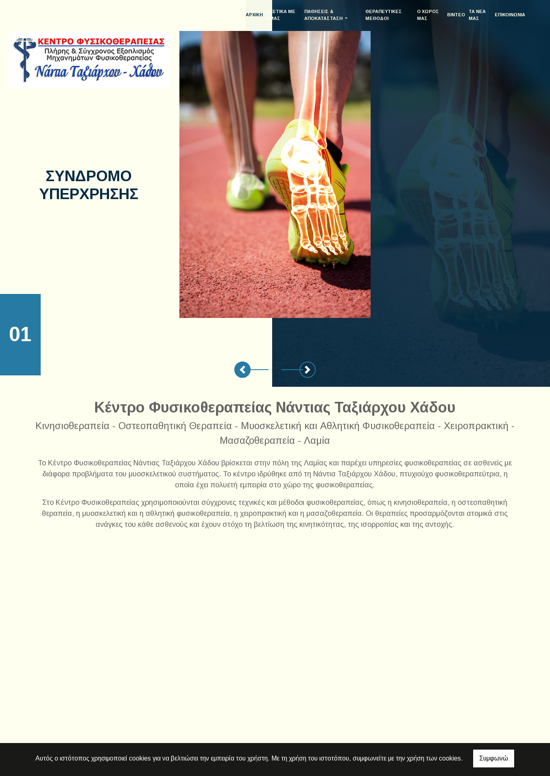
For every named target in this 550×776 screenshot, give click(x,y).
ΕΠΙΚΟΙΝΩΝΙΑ (510, 14)
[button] (242, 370)
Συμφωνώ (493, 758)
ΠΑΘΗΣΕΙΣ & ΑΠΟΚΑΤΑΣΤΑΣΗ (331, 15)
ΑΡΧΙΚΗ (262, 14)
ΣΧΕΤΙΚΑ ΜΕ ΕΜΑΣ (289, 15)
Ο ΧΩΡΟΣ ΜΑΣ (430, 15)
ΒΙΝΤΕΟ (457, 14)
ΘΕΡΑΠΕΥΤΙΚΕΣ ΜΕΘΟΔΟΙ (388, 15)
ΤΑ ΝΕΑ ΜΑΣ (478, 15)
